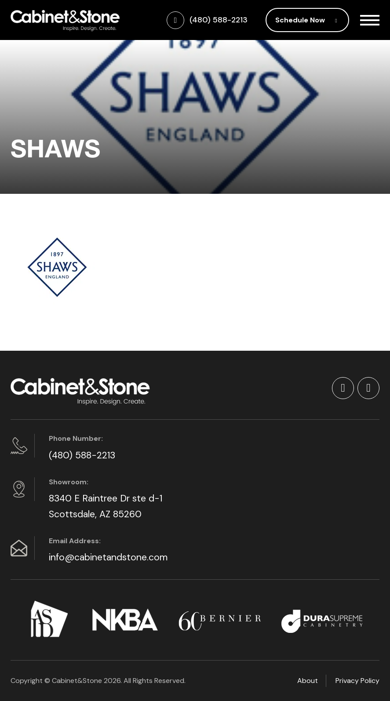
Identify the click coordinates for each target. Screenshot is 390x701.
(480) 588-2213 (82, 455)
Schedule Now (307, 20)
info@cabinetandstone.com (108, 557)
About (307, 680)
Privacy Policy (357, 680)
